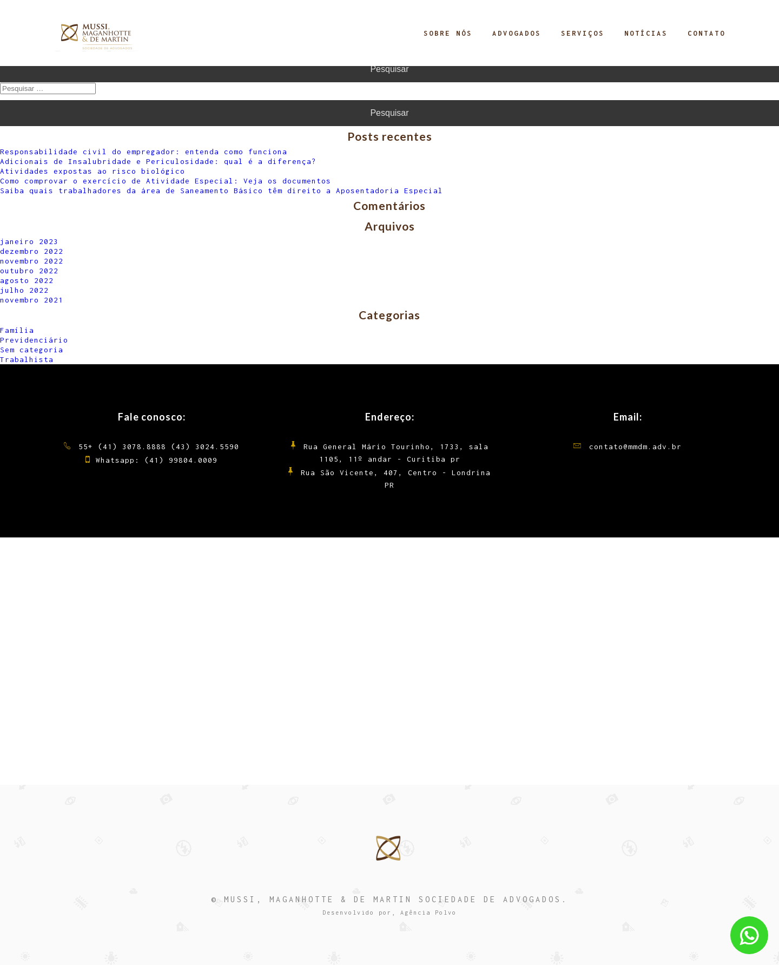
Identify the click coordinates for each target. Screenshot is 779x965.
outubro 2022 (29, 270)
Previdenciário (34, 340)
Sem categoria (31, 349)
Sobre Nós (448, 33)
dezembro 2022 (31, 251)
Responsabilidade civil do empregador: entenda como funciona (143, 151)
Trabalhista (27, 359)
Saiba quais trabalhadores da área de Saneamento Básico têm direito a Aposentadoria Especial (221, 190)
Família (17, 330)
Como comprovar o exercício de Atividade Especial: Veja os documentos (165, 180)
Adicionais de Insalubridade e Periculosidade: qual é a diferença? (158, 161)
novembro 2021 (31, 300)
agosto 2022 (27, 280)
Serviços (582, 33)
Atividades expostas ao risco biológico (92, 171)
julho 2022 (24, 290)
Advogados (516, 33)
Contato (706, 33)
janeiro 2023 (29, 241)
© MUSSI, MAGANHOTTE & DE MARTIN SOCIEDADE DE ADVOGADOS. (389, 899)
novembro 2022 (31, 261)
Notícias (646, 33)
